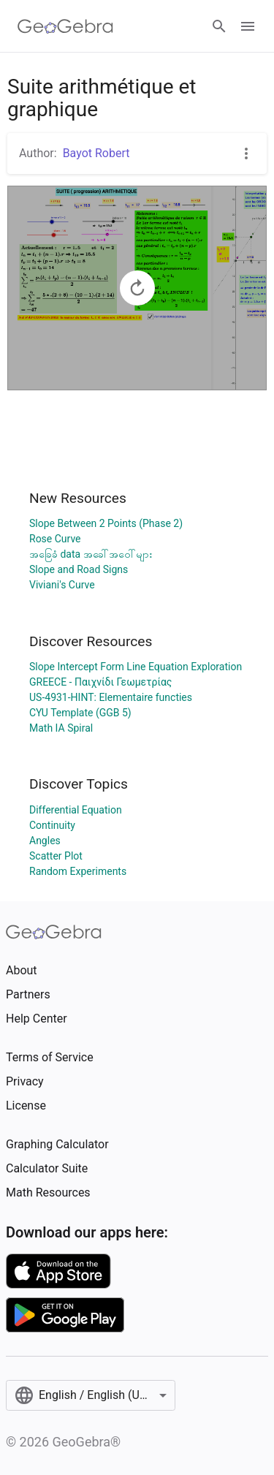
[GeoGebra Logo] (65, 26)
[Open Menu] (247, 26)
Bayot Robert (96, 153)
